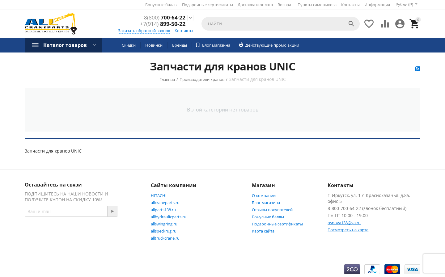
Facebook (106, 233)
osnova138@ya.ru (344, 222)
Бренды (179, 45)
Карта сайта (263, 230)
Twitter (38, 248)
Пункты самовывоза (316, 4)
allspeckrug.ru (163, 230)
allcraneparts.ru (165, 202)
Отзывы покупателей (272, 209)
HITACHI (159, 195)
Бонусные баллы (161, 4)
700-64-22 (164, 17)
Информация (377, 4)
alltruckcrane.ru (165, 238)
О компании (264, 195)
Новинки (154, 45)
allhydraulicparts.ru (168, 216)
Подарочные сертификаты (207, 4)
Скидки (129, 45)
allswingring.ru (164, 223)
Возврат (285, 4)
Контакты (350, 4)
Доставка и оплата (255, 4)
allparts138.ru (163, 209)
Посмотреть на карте (348, 229)
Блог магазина (266, 202)
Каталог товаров (65, 44)
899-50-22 (162, 24)
